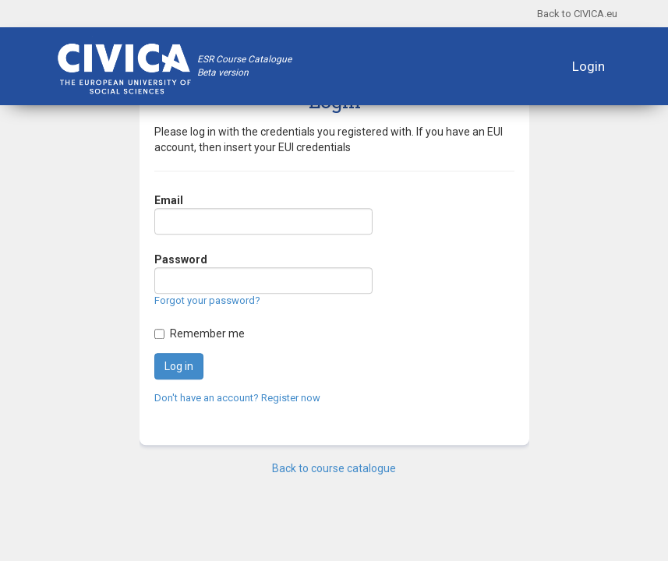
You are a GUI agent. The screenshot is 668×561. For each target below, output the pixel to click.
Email (168, 201)
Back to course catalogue (334, 468)
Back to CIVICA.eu (577, 13)
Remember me (207, 333)
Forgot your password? (207, 301)
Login (588, 66)
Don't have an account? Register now (237, 398)
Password (180, 260)
